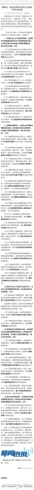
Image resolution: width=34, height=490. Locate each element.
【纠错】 (19, 468)
